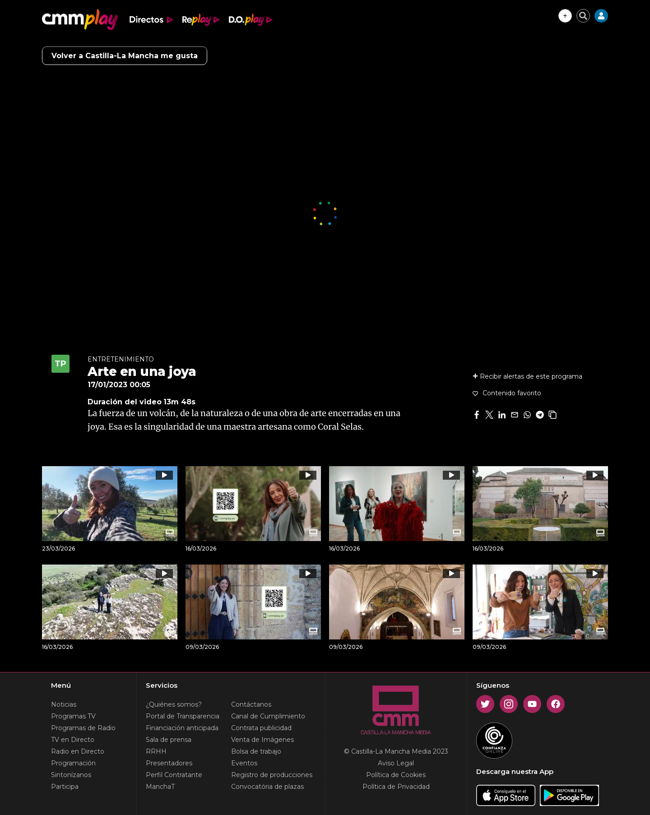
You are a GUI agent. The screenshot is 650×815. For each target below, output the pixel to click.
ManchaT (160, 787)
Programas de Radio (83, 728)
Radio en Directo (77, 751)
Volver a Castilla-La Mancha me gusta (124, 55)
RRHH (156, 751)
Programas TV (73, 716)
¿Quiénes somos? (174, 704)
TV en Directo (72, 740)
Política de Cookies (396, 775)
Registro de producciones (271, 775)
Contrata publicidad (261, 728)
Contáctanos (251, 704)
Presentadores (169, 763)
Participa (65, 787)
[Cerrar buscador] (583, 16)
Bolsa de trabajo (256, 751)
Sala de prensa (168, 740)
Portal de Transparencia (182, 716)
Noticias (63, 704)
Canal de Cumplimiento (268, 716)
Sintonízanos (71, 775)
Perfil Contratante (174, 775)
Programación (73, 763)
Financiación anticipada (182, 728)
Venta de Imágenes (262, 740)
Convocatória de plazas (267, 787)
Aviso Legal (396, 763)
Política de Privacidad (396, 787)
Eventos (244, 763)
